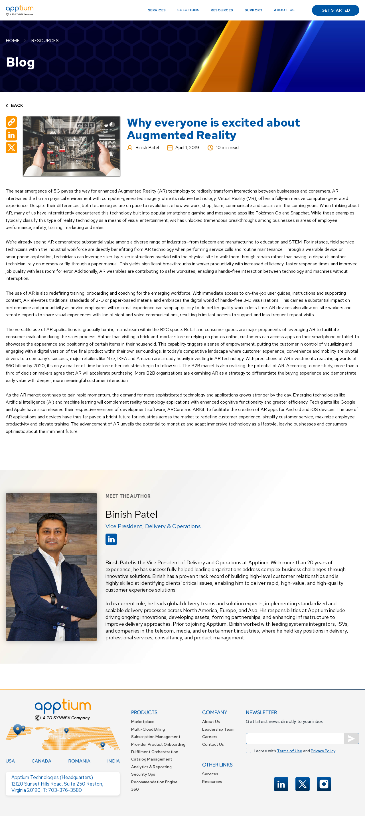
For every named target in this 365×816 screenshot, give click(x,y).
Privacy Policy (323, 750)
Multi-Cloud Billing (148, 729)
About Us (211, 721)
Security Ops (143, 774)
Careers (209, 736)
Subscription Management (156, 736)
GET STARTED (335, 10)
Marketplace (143, 721)
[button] (188, 10)
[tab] (10, 761)
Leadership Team (218, 729)
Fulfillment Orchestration (154, 751)
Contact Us (213, 744)
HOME (13, 41)
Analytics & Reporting (151, 766)
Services (157, 10)
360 (135, 789)
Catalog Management (151, 759)
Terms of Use (289, 750)
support (254, 10)
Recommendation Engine (154, 781)
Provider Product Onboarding (158, 744)
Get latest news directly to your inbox (284, 721)
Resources (222, 10)
